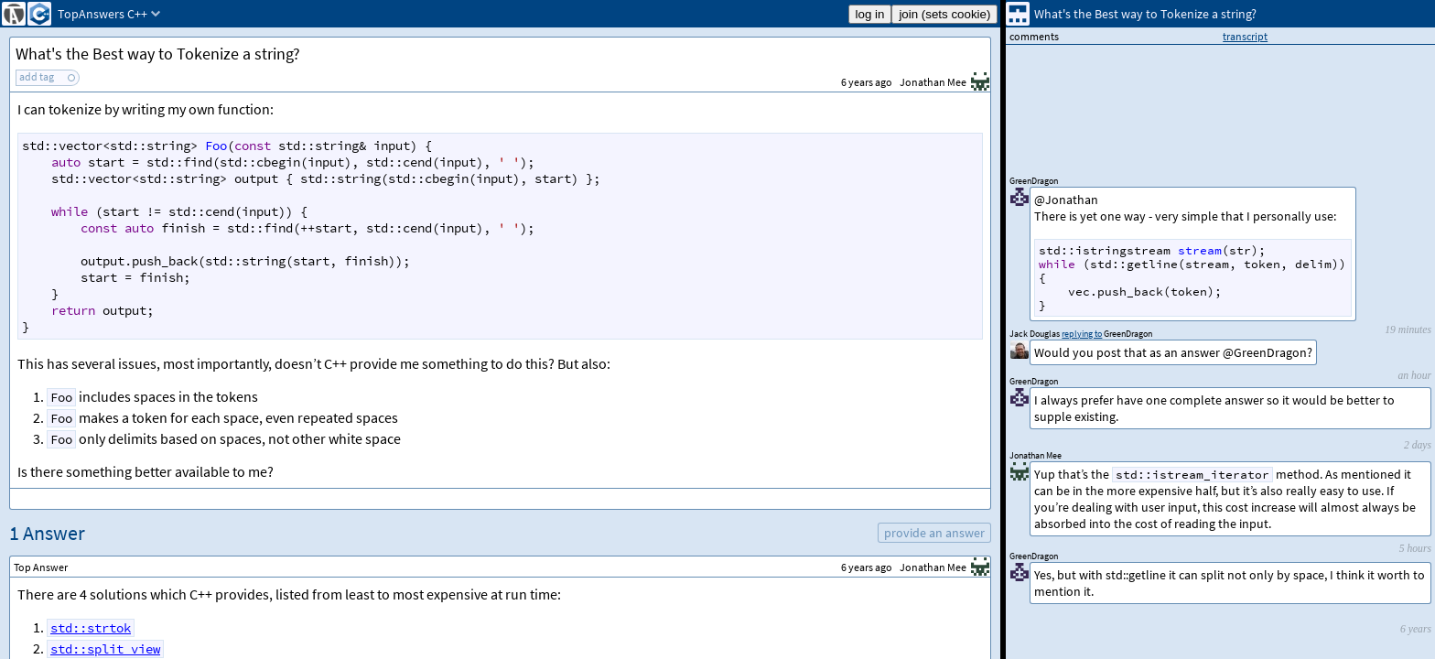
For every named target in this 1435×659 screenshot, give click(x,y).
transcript (1245, 36)
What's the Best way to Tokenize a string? (158, 53)
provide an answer (934, 532)
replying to (1082, 334)
